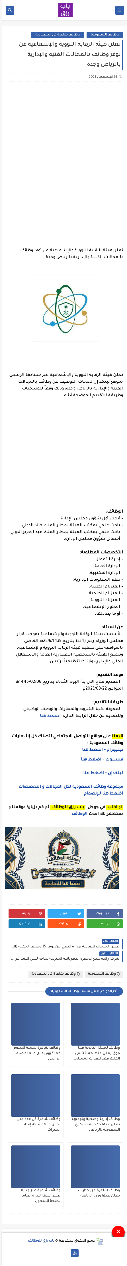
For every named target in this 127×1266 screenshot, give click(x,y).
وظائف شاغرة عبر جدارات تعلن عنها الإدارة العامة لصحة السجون (37, 1196)
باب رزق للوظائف (39, 1241)
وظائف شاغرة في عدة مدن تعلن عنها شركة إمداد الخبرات (36, 1124)
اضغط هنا (49, 716)
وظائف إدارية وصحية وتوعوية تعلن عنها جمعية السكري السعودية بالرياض (93, 1124)
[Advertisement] (63, 154)
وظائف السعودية (103, 35)
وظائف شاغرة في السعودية (55, 35)
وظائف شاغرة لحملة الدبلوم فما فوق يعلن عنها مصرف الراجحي (34, 1053)
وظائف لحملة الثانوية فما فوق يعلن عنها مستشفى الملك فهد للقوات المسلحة (94, 1053)
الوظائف (76, 814)
